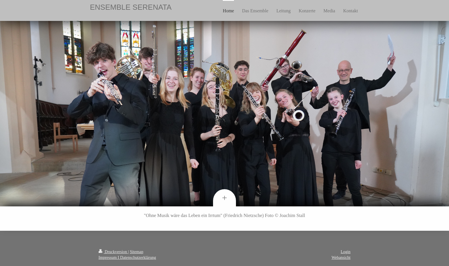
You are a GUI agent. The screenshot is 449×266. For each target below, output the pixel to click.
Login (345, 251)
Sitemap (136, 251)
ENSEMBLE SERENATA (131, 7)
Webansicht (341, 257)
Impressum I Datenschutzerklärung (127, 257)
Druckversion (113, 251)
